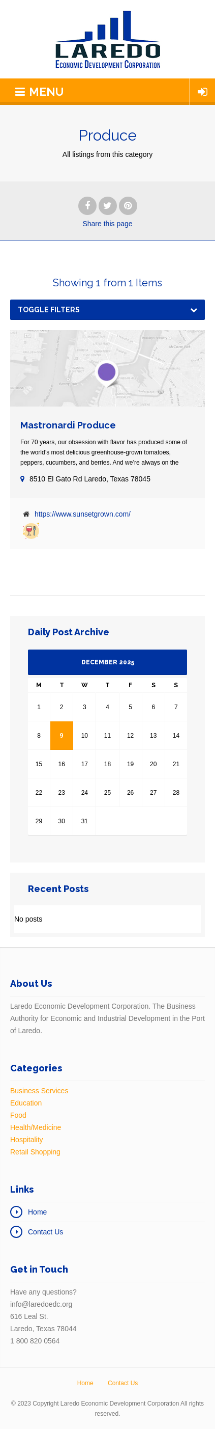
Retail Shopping (35, 1152)
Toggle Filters (49, 310)
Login (202, 91)
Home (37, 1212)
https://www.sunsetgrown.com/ (83, 514)
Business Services (39, 1091)
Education (26, 1103)
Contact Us (45, 1232)
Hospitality (26, 1140)
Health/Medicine (35, 1127)
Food (18, 1115)
